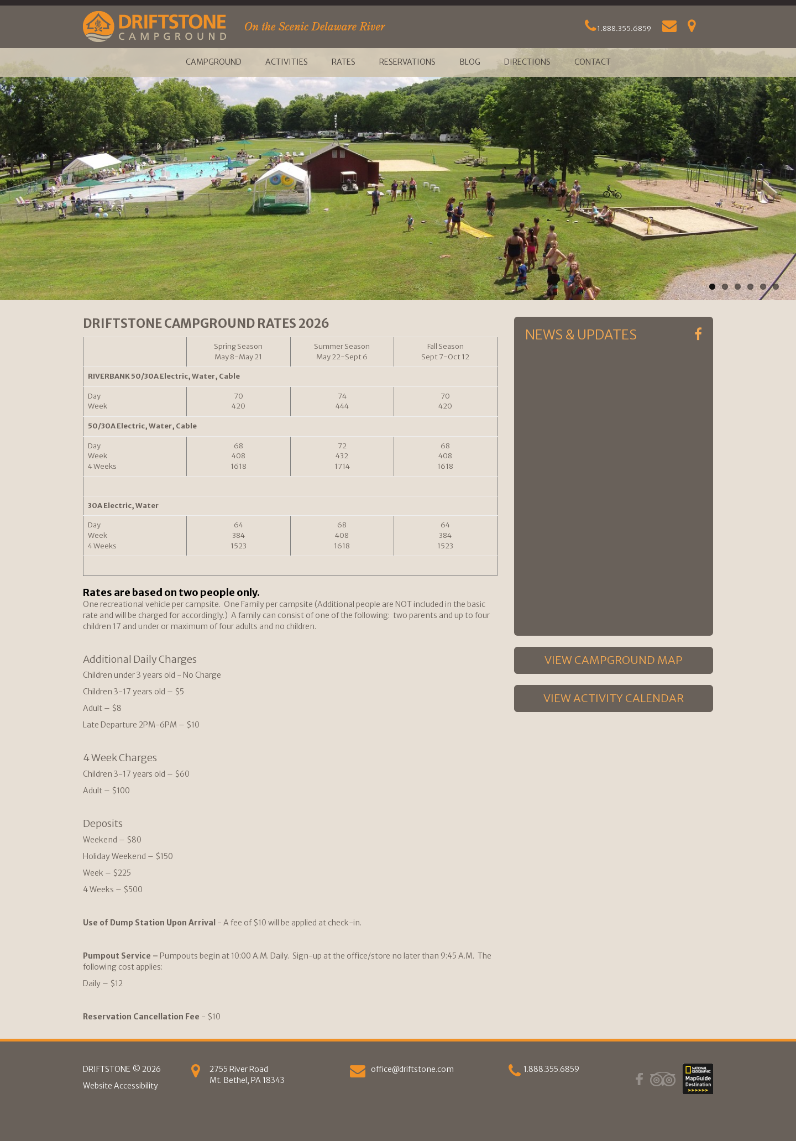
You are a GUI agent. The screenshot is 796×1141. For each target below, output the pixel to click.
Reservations (407, 62)
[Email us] (357, 1074)
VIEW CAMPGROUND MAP (613, 660)
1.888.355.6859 (618, 28)
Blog (469, 62)
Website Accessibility (120, 1086)
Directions (527, 62)
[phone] (515, 1074)
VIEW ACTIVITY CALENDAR (613, 698)
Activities (286, 62)
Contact (592, 62)
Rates (343, 62)
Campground (214, 62)
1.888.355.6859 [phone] (551, 1069)
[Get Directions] (692, 28)
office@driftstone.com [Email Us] (412, 1069)
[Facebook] (698, 334)
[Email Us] (669, 28)
